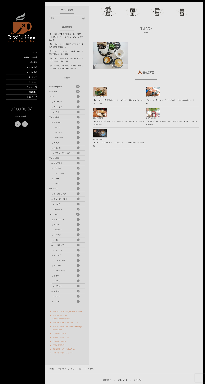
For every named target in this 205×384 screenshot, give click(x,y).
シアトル (67, 132)
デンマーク (67, 265)
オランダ (67, 255)
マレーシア (67, 106)
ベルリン (67, 286)
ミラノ (67, 239)
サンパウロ (67, 173)
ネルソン (67, 209)
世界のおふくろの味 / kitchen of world (67, 311)
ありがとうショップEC (61, 337)
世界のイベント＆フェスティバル (65, 322)
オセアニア (32, 77)
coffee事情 (33, 62)
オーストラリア (67, 193)
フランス (67, 301)
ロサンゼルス (67, 137)
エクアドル (67, 163)
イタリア (67, 234)
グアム (67, 127)
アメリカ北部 (32, 67)
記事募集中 (32, 92)
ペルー (67, 178)
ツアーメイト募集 (59, 333)
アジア (64, 96)
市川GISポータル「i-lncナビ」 (64, 349)
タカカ (67, 204)
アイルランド (67, 219)
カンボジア (67, 101)
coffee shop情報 (30, 57)
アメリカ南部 (32, 72)
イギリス (67, 224)
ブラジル (67, 168)
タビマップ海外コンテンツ (63, 352)
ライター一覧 (32, 87)
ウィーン (67, 250)
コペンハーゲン (67, 270)
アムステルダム (67, 260)
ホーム (34, 52)
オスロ (67, 296)
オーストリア (67, 245)
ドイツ (67, 275)
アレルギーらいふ (59, 341)
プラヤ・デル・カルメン (67, 153)
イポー (67, 112)
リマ (67, 183)
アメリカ (67, 122)
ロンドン (67, 229)
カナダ (67, 142)
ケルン (67, 280)
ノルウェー (67, 291)
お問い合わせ (32, 97)
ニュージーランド (67, 198)
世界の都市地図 (58, 345)
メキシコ (67, 147)
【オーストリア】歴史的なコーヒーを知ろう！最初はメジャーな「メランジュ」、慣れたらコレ (66, 37)
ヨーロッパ (32, 82)
